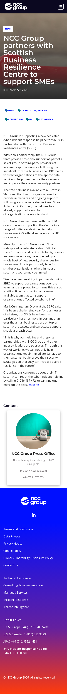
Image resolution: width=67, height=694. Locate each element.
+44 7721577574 (33, 477)
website (34, 385)
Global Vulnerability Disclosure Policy (28, 558)
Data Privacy (11, 536)
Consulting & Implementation (23, 585)
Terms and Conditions (18, 529)
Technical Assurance (17, 578)
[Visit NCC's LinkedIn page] (34, 515)
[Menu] (61, 7)
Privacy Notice (12, 544)
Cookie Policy (12, 551)
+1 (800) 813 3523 (34, 634)
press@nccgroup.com (33, 470)
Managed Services (15, 592)
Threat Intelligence (16, 607)
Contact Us (10, 565)
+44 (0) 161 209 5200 (35, 627)
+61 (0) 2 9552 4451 (24, 641)
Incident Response (15, 600)
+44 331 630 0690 (15, 653)
